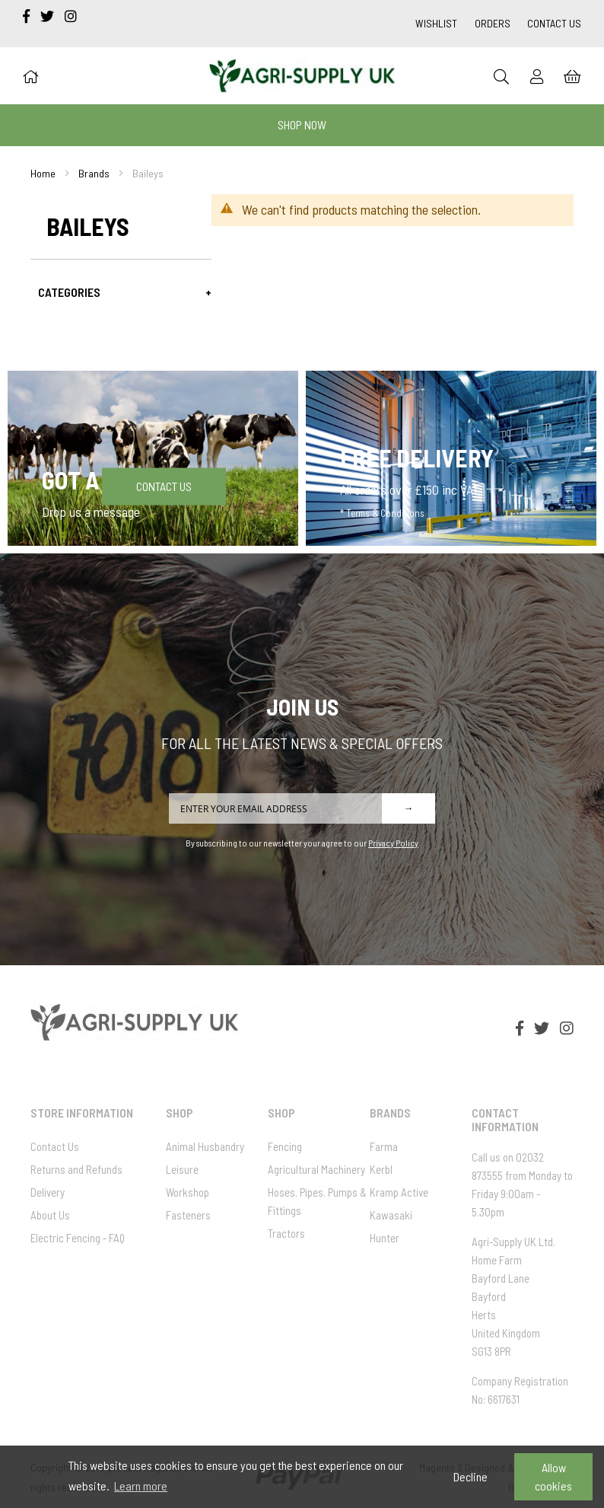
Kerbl (381, 1169)
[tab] (120, 292)
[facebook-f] (28, 16)
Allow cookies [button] (553, 1476)
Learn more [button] (140, 1485)
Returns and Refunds (76, 1169)
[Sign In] (537, 76)
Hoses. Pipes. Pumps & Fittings (317, 1201)
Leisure (182, 1169)
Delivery (47, 1192)
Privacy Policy (393, 842)
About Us (50, 1215)
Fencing (285, 1146)
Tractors (286, 1233)
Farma (384, 1146)
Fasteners (188, 1215)
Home (43, 173)
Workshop (187, 1192)
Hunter (384, 1238)
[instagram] (71, 16)
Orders (492, 23)
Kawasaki (391, 1215)
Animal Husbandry (205, 1146)
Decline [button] (470, 1476)
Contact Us (554, 23)
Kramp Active (399, 1192)
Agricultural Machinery (316, 1169)
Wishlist (436, 23)
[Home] (30, 76)
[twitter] (48, 16)
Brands (94, 173)
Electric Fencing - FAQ (77, 1238)
